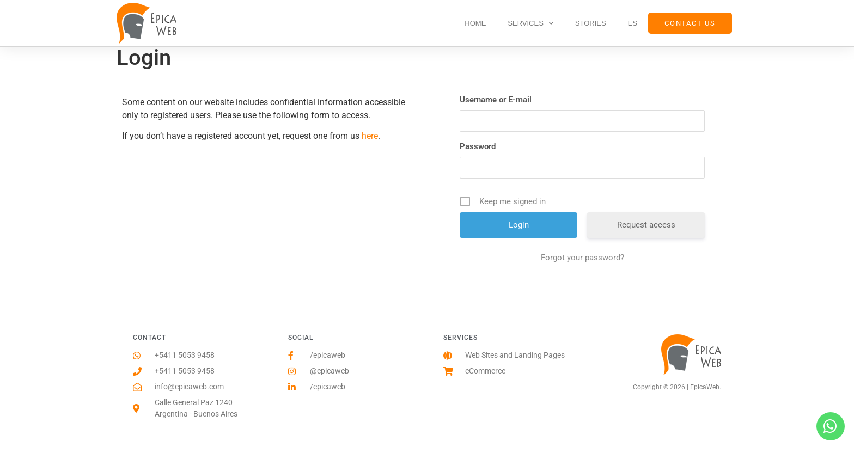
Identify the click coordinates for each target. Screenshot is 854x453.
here (370, 136)
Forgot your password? (582, 257)
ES (632, 23)
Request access (646, 225)
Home (475, 23)
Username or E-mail (496, 100)
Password (478, 146)
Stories (590, 23)
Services (530, 23)
